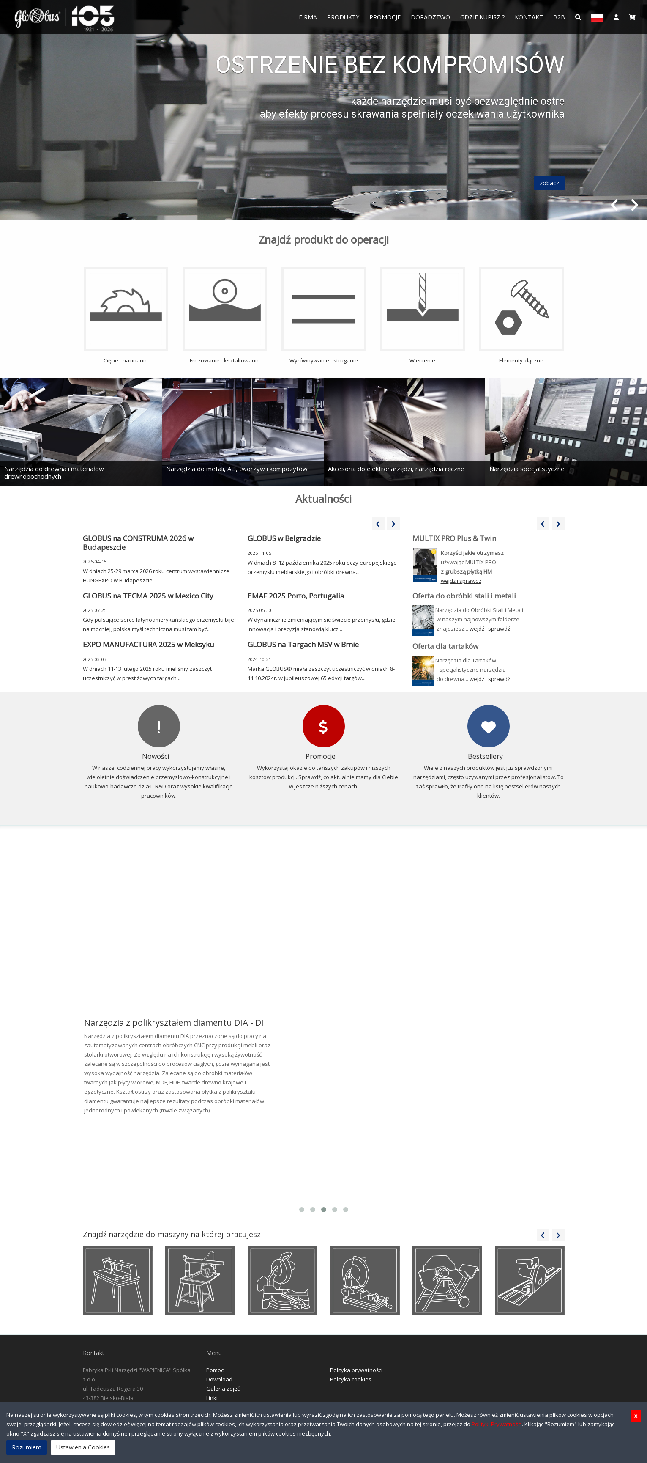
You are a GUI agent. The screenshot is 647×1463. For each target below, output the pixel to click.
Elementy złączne (521, 315)
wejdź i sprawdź (490, 628)
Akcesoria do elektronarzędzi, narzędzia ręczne (396, 468)
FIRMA (308, 17)
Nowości (155, 756)
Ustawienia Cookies (83, 1447)
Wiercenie (422, 315)
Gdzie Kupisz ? (482, 17)
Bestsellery (485, 756)
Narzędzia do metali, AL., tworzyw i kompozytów (237, 468)
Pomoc (215, 1370)
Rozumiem (26, 1447)
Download (219, 1379)
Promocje (385, 17)
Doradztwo (430, 17)
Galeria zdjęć (223, 1388)
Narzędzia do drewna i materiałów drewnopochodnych (54, 472)
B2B (559, 17)
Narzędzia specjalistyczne (527, 468)
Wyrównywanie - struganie (323, 315)
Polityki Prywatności (497, 1424)
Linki (212, 1398)
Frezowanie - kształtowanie (225, 315)
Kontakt (529, 17)
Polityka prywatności (356, 1370)
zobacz (549, 183)
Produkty (343, 17)
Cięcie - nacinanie (126, 315)
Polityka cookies (350, 1379)
